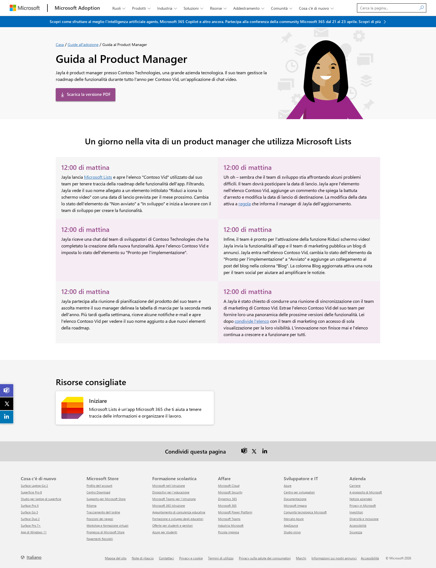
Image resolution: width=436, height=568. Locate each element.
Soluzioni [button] (194, 8)
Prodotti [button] (142, 8)
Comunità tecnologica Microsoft (305, 512)
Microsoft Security (230, 492)
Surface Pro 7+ (31, 525)
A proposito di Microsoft (365, 492)
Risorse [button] (219, 8)
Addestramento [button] (249, 8)
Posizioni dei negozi (100, 519)
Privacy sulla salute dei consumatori (265, 558)
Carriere (355, 485)
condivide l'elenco (252, 321)
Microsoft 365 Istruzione (168, 505)
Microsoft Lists (98, 177)
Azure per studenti (164, 532)
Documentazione (295, 499)
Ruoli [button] (119, 8)
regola (245, 203)
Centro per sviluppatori (299, 492)
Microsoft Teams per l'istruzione (174, 499)
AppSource (291, 525)
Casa (60, 44)
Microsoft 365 (227, 505)
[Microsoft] (25, 8)
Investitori (356, 512)
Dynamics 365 (227, 499)
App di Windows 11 (34, 532)
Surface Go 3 (29, 512)
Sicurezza (355, 532)
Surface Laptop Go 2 (34, 485)
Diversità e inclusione (364, 519)
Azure (287, 485)
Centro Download (98, 492)
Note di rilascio (143, 558)
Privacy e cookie (191, 558)
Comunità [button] (282, 8)
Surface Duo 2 (30, 519)
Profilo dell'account (99, 485)
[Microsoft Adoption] (77, 8)
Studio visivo (292, 532)
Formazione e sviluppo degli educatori (177, 519)
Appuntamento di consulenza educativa (178, 512)
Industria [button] (167, 8)
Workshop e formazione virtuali (107, 525)
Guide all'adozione (83, 44)
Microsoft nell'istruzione (168, 485)
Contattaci (166, 558)
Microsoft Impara (295, 505)
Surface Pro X (30, 505)
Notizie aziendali (360, 499)
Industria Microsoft (231, 525)
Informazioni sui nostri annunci (334, 558)
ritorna (92, 505)
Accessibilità (357, 525)
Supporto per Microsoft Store (106, 499)
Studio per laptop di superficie (41, 499)
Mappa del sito (115, 558)
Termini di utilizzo (221, 558)
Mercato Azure (294, 519)
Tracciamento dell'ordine (103, 512)
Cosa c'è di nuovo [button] (317, 8)
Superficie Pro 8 (31, 492)
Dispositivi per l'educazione (170, 492)
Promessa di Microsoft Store (106, 532)
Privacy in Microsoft (362, 505)
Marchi (301, 558)
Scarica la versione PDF (89, 94)
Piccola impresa (228, 532)
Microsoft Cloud (228, 485)
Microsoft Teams (229, 519)
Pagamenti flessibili (100, 539)
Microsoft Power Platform (235, 512)
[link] (7, 390)
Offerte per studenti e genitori (172, 525)
